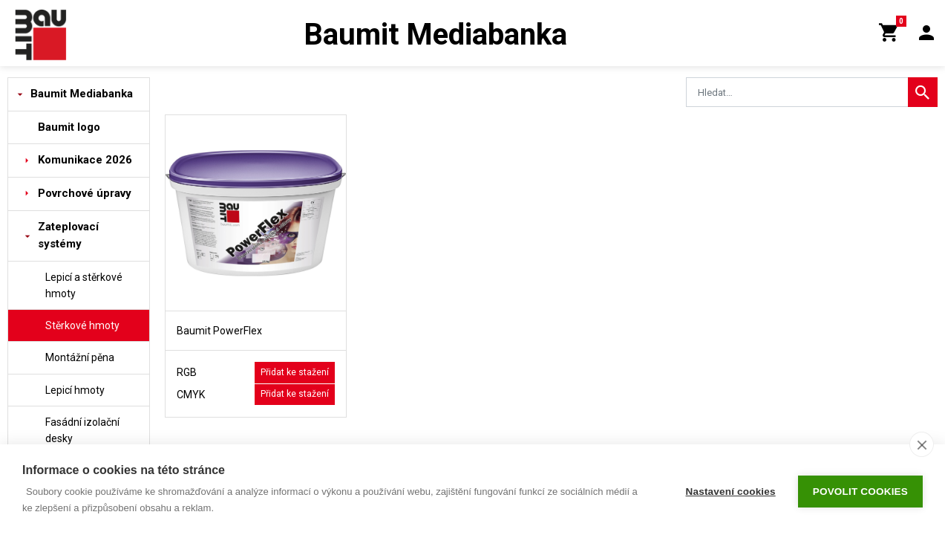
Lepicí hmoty (75, 390)
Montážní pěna (79, 357)
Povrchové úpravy (84, 193)
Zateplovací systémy (68, 235)
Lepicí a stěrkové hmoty (83, 285)
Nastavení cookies (731, 490)
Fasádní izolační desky (82, 430)
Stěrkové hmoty (82, 325)
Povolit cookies (860, 490)
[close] (921, 444)
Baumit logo (69, 127)
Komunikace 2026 (85, 159)
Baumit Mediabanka (81, 93)
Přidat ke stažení (295, 372)
